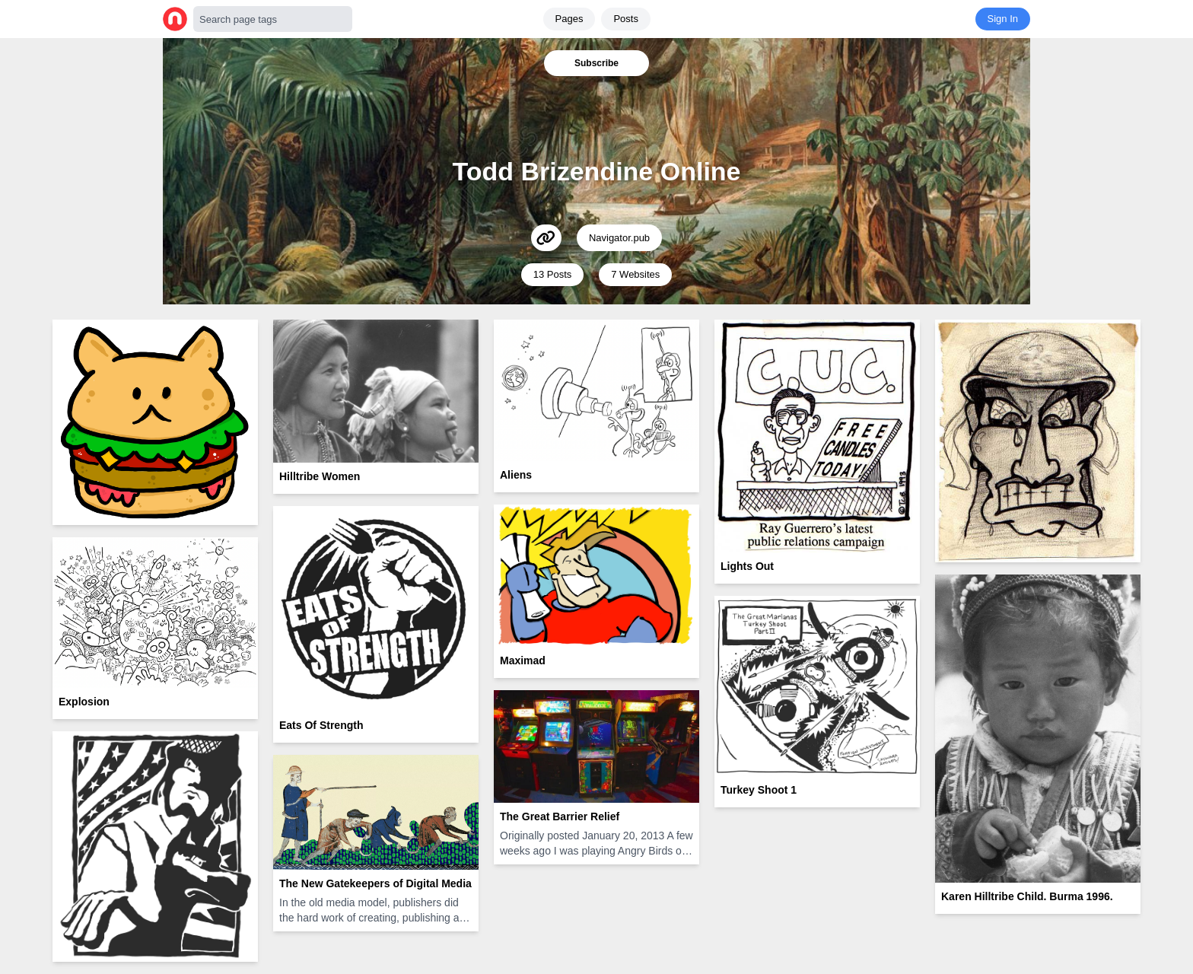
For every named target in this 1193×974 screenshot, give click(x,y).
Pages (569, 18)
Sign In (1003, 18)
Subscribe (596, 63)
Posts (625, 18)
